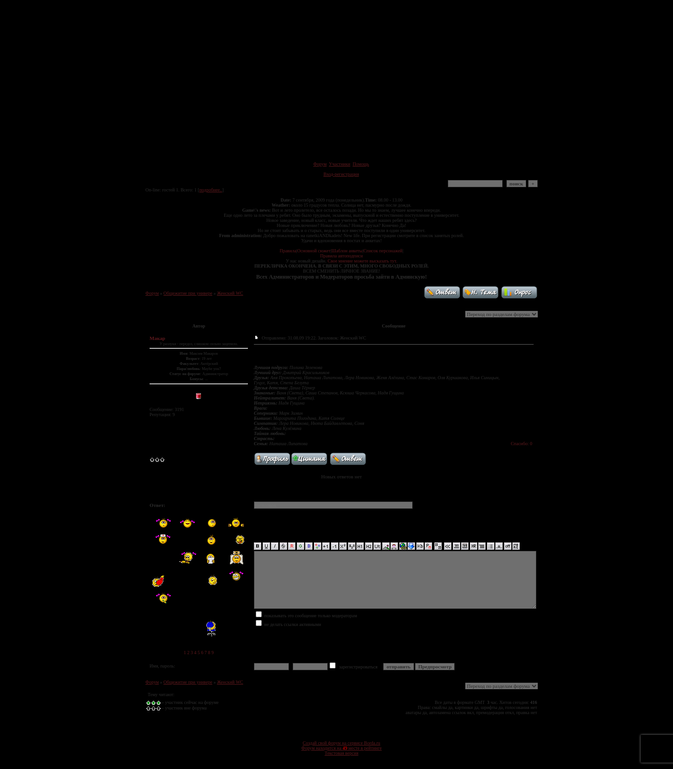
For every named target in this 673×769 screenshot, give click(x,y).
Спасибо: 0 (521, 443)
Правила (288, 250)
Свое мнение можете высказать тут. (362, 260)
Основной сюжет (313, 250)
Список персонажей (383, 250)
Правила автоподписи (341, 255)
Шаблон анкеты (346, 250)
